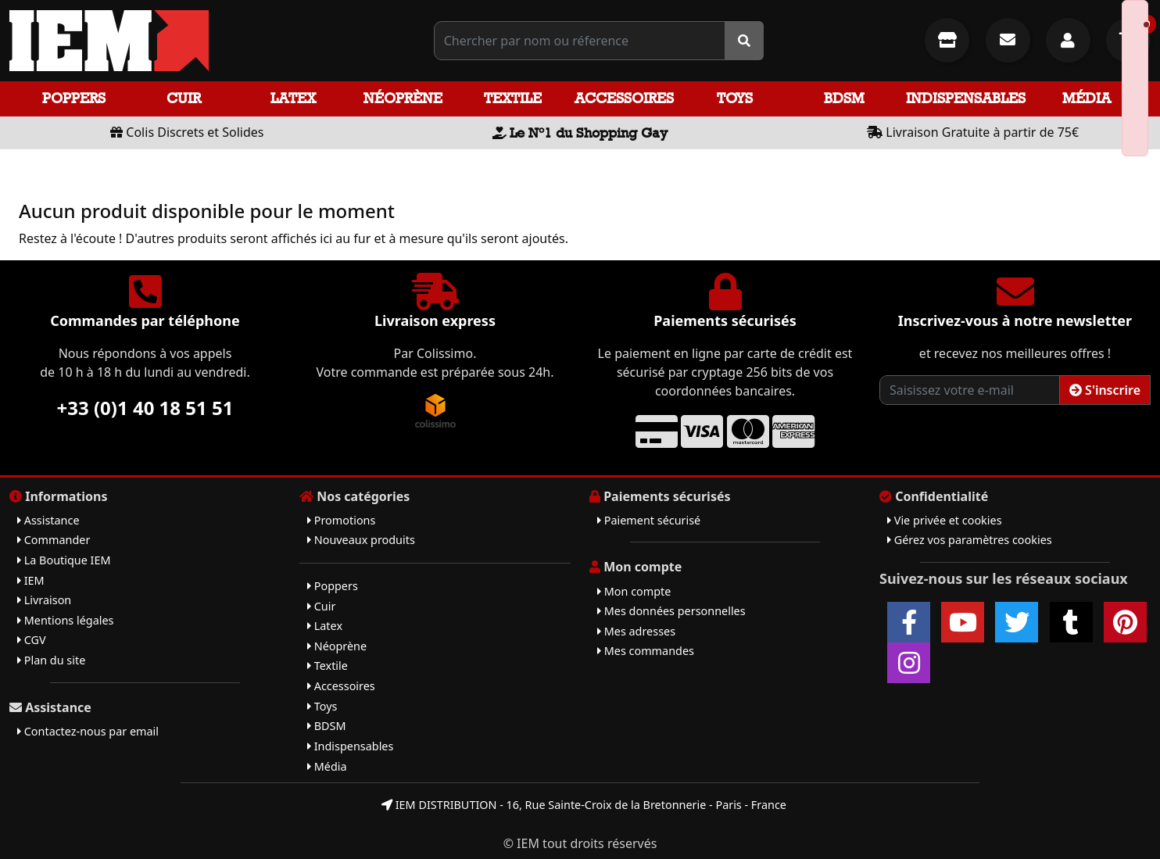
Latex (293, 98)
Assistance (48, 520)
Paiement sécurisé (648, 520)
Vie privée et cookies (944, 520)
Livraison (44, 599)
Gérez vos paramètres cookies (969, 539)
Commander (53, 539)
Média (1086, 98)
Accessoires (624, 98)
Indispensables (966, 98)
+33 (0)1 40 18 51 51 (145, 408)
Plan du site (51, 660)
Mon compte (634, 591)
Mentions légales (65, 620)
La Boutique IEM (64, 560)
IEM (31, 580)
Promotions (341, 520)
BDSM (844, 98)
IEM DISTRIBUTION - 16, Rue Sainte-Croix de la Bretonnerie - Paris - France (583, 804)
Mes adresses (636, 631)
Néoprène (402, 98)
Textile (513, 98)
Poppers (74, 98)
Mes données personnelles (671, 610)
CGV (31, 639)
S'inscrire (1104, 390)
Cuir (183, 98)
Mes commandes (645, 650)
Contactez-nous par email (88, 731)
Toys (735, 98)
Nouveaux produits (361, 539)
